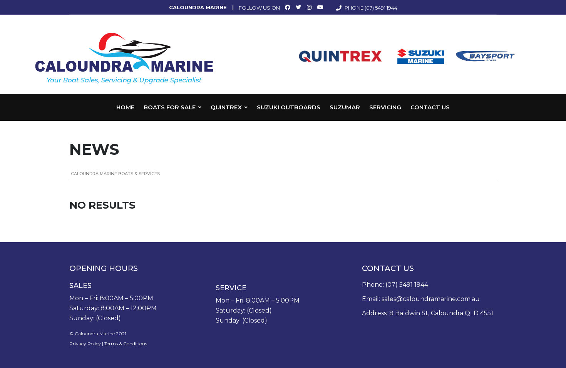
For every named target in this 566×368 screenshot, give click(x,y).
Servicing (385, 107)
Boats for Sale (170, 107)
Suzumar (345, 107)
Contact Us (430, 107)
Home (125, 107)
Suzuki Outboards (288, 107)
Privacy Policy (85, 343)
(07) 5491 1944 (381, 8)
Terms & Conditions (125, 343)
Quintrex (226, 107)
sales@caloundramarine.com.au (431, 299)
